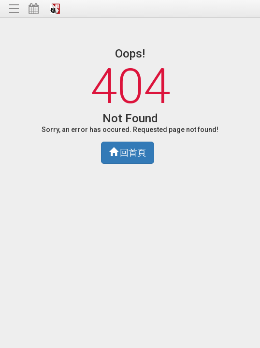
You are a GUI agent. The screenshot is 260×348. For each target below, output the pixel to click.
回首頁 (127, 152)
